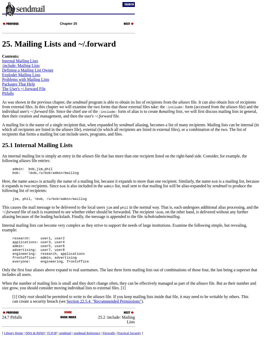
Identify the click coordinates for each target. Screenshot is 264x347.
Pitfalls (8, 93)
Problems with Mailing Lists (25, 79)
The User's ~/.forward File (24, 89)
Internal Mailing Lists (20, 61)
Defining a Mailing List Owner (27, 70)
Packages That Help (18, 84)
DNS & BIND (35, 341)
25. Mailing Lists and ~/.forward (59, 43)
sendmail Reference (87, 341)
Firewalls (109, 341)
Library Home (13, 341)
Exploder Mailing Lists (21, 75)
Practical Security (129, 341)
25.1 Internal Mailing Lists (37, 145)
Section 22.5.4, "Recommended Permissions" (104, 309)
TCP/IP (52, 341)
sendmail (65, 341)
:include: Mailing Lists (21, 65)
